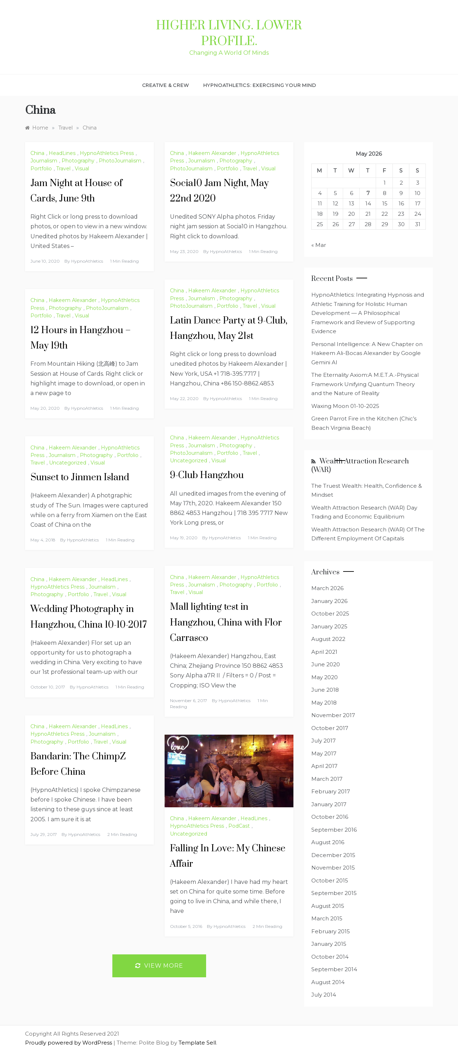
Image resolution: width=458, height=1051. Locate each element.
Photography (78, 160)
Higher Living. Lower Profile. (229, 33)
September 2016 (334, 829)
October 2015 (329, 880)
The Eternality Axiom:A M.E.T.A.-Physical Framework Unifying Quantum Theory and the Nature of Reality (365, 383)
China (37, 153)
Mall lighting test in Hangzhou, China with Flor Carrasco (226, 622)
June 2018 (325, 689)
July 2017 (323, 740)
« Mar (318, 245)
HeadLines (62, 153)
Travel (63, 168)
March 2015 (326, 918)
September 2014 (334, 969)
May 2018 (324, 702)
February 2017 (330, 791)
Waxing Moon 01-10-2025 (345, 406)
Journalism (43, 160)
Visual (82, 168)
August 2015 (327, 905)
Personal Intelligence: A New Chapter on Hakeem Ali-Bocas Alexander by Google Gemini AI (367, 353)
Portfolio (41, 168)
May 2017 (323, 753)
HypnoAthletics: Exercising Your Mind (259, 85)
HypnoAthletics (87, 261)
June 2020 (325, 664)
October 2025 (330, 613)
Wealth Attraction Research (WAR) (360, 465)
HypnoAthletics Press (107, 153)
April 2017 (324, 766)
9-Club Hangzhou (207, 475)
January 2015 (328, 943)
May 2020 (324, 677)
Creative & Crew (165, 85)
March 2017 (326, 778)
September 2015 (334, 893)
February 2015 (330, 931)
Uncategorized (188, 460)
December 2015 (333, 855)
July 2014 (323, 994)
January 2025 (329, 626)
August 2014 (328, 982)
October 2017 (329, 728)
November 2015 (333, 867)
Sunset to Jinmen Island (79, 477)
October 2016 (329, 816)
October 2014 (330, 956)
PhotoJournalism (120, 160)
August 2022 (328, 639)
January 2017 (328, 804)
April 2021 (324, 651)
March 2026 (327, 588)
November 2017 (333, 715)
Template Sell (197, 1042)
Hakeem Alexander (212, 153)
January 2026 (329, 601)
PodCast (239, 826)
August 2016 (327, 842)
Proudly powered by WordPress (69, 1042)
